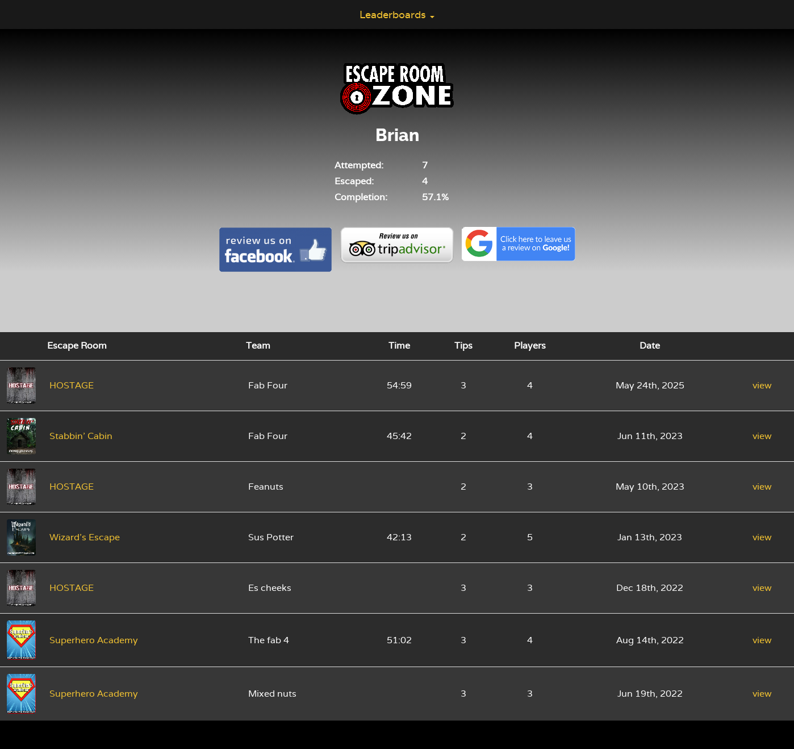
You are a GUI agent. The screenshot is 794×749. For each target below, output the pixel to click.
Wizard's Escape (84, 537)
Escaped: (354, 181)
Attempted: (359, 165)
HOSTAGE (71, 385)
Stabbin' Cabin (80, 436)
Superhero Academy (93, 640)
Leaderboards (397, 14)
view (762, 385)
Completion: (361, 197)
